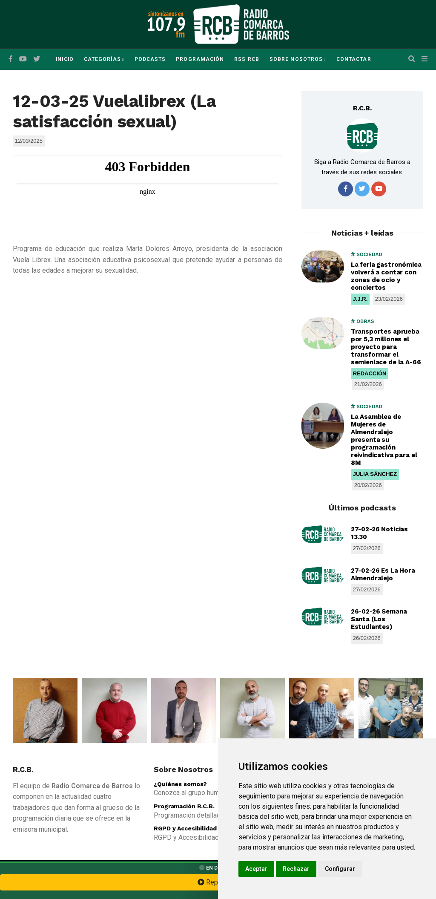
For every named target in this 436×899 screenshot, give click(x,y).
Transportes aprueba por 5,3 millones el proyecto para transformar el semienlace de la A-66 (386, 347)
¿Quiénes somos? (180, 784)
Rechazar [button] (296, 868)
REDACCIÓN (370, 373)
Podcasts (150, 59)
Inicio (64, 59)
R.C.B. (362, 108)
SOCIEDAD (366, 254)
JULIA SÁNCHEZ (375, 474)
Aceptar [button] (256, 868)
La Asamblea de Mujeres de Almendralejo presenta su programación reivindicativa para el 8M (384, 440)
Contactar (353, 59)
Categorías (102, 59)
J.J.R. (360, 299)
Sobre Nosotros (296, 59)
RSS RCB (246, 59)
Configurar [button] (340, 868)
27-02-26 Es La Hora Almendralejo (383, 574)
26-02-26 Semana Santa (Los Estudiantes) (379, 619)
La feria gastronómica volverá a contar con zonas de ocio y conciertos (386, 276)
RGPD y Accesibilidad (185, 828)
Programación (200, 59)
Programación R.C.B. (184, 806)
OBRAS (362, 321)
